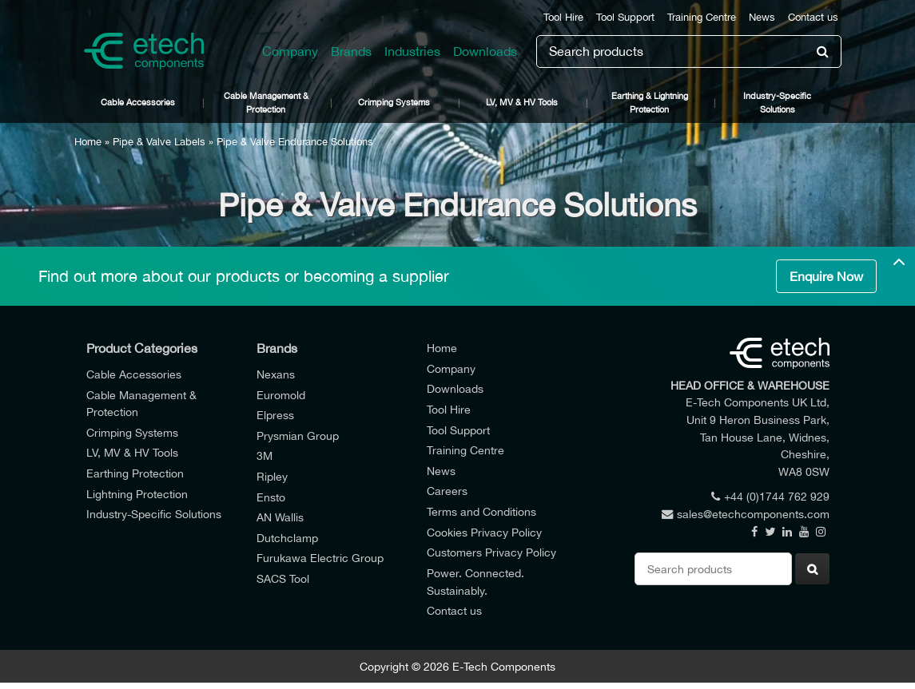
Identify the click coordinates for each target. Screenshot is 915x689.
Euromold (281, 395)
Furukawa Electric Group (320, 557)
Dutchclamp (287, 537)
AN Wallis (280, 517)
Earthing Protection (135, 473)
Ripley (272, 476)
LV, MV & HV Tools (522, 102)
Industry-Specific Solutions (777, 102)
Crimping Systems (394, 102)
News (762, 17)
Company (290, 51)
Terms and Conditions (481, 511)
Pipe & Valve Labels (159, 142)
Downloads (485, 51)
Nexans (276, 374)
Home (87, 142)
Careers (447, 490)
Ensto (271, 497)
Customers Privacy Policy (491, 552)
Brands (351, 51)
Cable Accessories (138, 102)
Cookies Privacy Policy (484, 532)
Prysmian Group (298, 435)
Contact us (813, 17)
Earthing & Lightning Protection (649, 102)
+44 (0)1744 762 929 (770, 496)
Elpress (275, 415)
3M (265, 455)
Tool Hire (563, 17)
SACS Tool (283, 578)
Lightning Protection (137, 494)
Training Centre (701, 17)
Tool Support (625, 17)
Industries (412, 51)
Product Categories (141, 348)
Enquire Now (826, 276)
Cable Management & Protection (266, 102)
